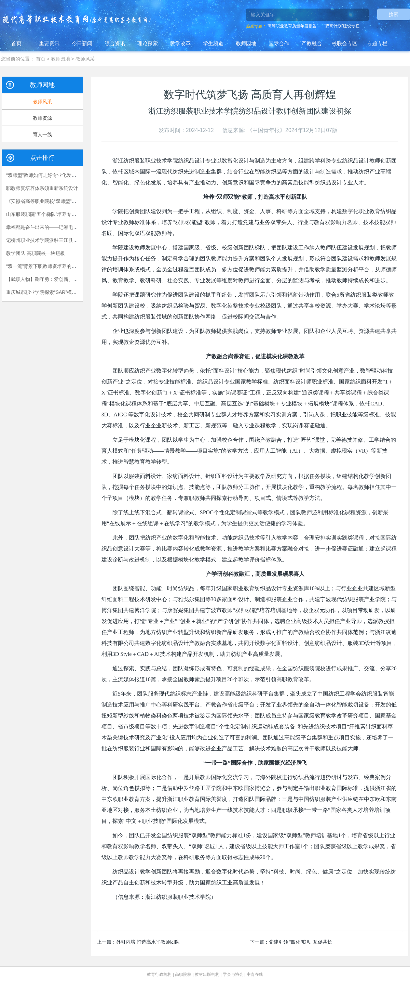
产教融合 (311, 43)
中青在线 (255, 974)
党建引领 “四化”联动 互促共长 (300, 942)
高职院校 (183, 974)
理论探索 (147, 43)
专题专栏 (377, 43)
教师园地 (246, 43)
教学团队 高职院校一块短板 (35, 253)
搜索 (393, 14)
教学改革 (180, 43)
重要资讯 (49, 43)
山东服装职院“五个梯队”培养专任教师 (46, 214)
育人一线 (42, 134)
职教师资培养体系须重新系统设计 (42, 188)
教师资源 (42, 118)
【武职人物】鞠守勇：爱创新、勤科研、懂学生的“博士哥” (67, 279)
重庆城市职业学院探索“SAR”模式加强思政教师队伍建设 (65, 292)
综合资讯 (115, 43)
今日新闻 (82, 43)
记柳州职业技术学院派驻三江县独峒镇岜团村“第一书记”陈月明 (72, 240)
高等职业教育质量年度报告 (292, 26)
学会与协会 (233, 974)
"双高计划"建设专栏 (341, 26)
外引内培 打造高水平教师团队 (148, 942)
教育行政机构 (159, 974)
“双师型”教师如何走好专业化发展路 (43, 175)
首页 (16, 43)
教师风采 (85, 59)
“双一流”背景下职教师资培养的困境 (43, 266)
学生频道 (213, 43)
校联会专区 (344, 43)
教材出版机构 (207, 974)
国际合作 (279, 43)
